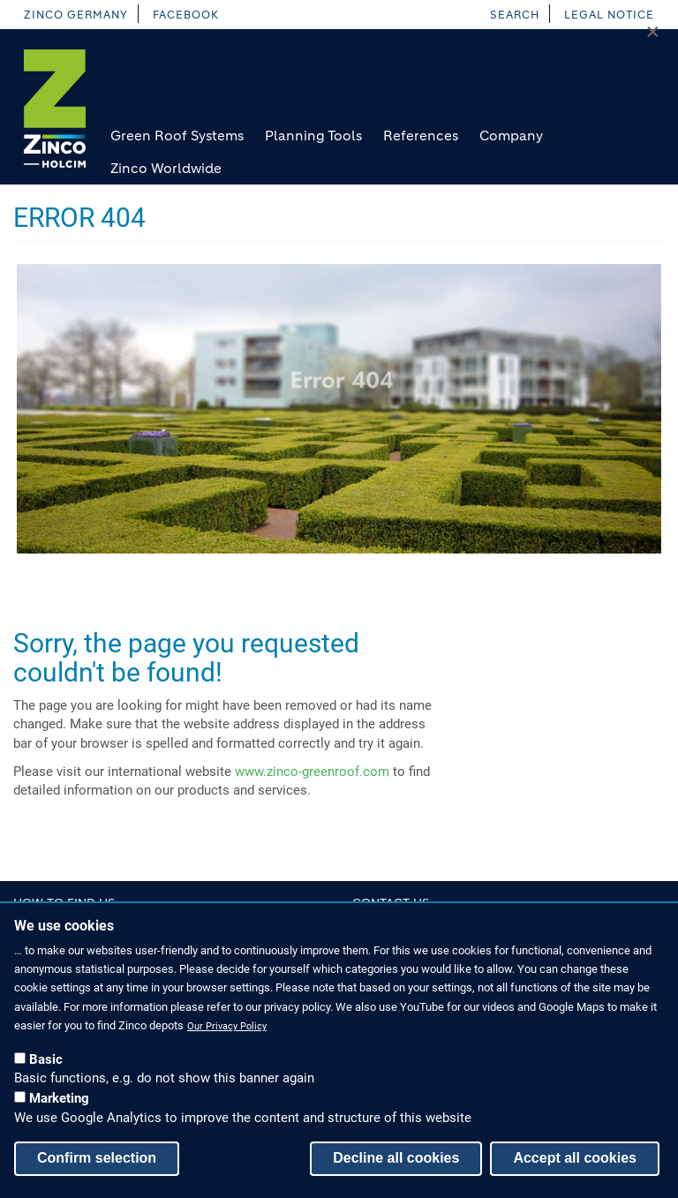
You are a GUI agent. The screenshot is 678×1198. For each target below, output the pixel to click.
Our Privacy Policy (227, 1035)
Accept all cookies (575, 1166)
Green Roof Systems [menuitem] (177, 135)
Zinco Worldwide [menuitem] (166, 168)
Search (514, 14)
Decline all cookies (396, 1166)
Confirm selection (96, 1166)
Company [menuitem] (511, 135)
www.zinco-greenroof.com (312, 772)
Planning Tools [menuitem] (313, 135)
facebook (186, 14)
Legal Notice (609, 14)
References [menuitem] (420, 135)
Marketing (59, 1107)
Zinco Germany (75, 14)
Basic (46, 1067)
